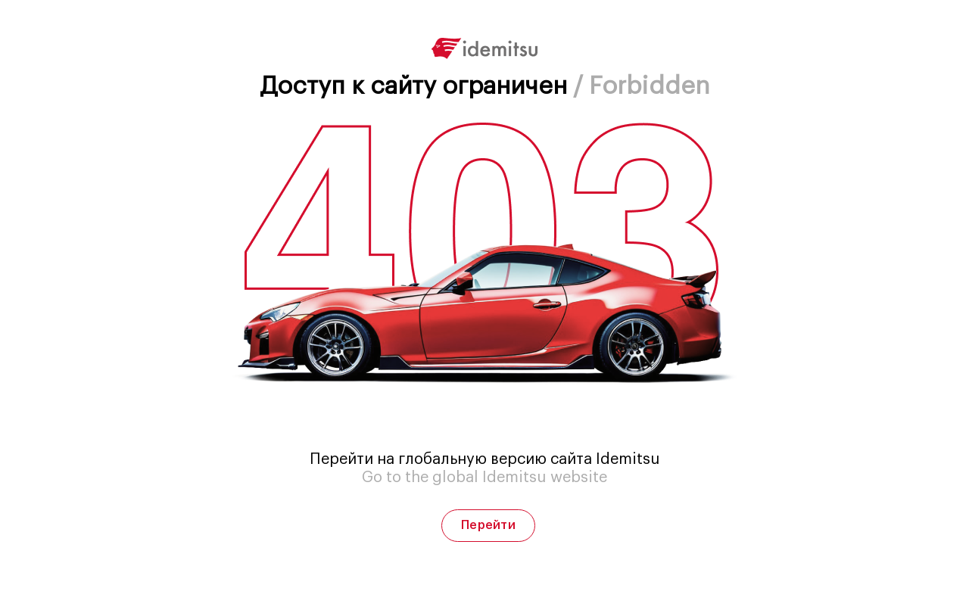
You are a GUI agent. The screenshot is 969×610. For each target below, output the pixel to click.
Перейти (488, 525)
